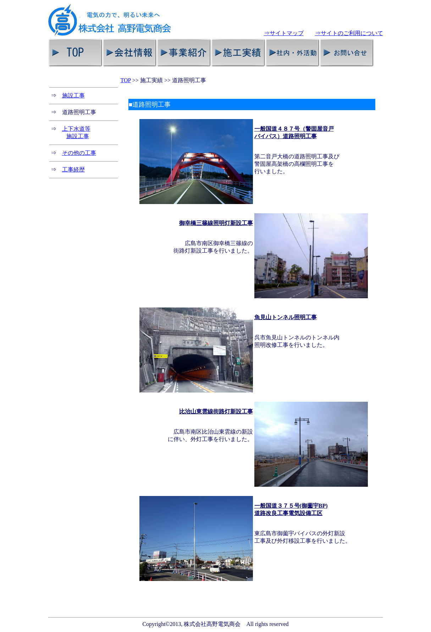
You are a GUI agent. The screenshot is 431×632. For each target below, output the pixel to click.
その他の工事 (79, 153)
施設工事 (73, 95)
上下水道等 (76, 129)
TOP (126, 80)
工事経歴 (73, 170)
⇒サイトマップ (284, 33)
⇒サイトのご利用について (349, 33)
